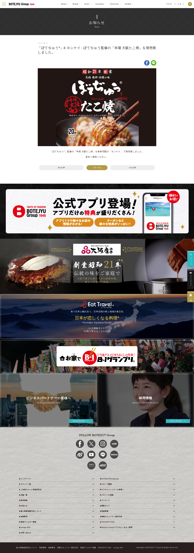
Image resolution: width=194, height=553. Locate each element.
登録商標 (42, 548)
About (64, 4)
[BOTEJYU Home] (21, 4)
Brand (75, 4)
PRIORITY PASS (104, 548)
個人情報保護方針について (26, 548)
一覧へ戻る (97, 168)
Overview (114, 4)
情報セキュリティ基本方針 (67, 548)
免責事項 (51, 548)
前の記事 (61, 168)
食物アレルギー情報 (88, 548)
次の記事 (132, 168)
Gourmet (100, 4)
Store (86, 4)
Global (128, 4)
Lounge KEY (118, 548)
